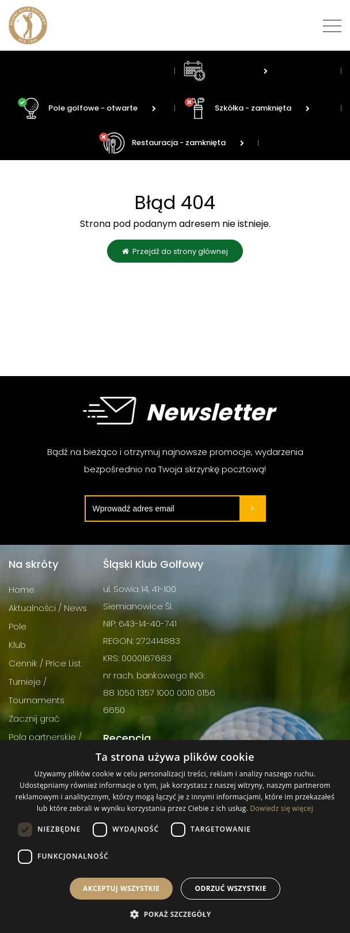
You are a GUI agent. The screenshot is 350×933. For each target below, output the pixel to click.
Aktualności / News (48, 608)
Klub (17, 645)
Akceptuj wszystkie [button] (121, 888)
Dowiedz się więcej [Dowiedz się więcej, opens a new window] (281, 808)
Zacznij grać (34, 718)
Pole (17, 626)
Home (22, 589)
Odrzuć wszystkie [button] (230, 888)
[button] (175, 913)
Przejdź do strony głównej (175, 251)
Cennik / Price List (45, 663)
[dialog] (175, 836)
